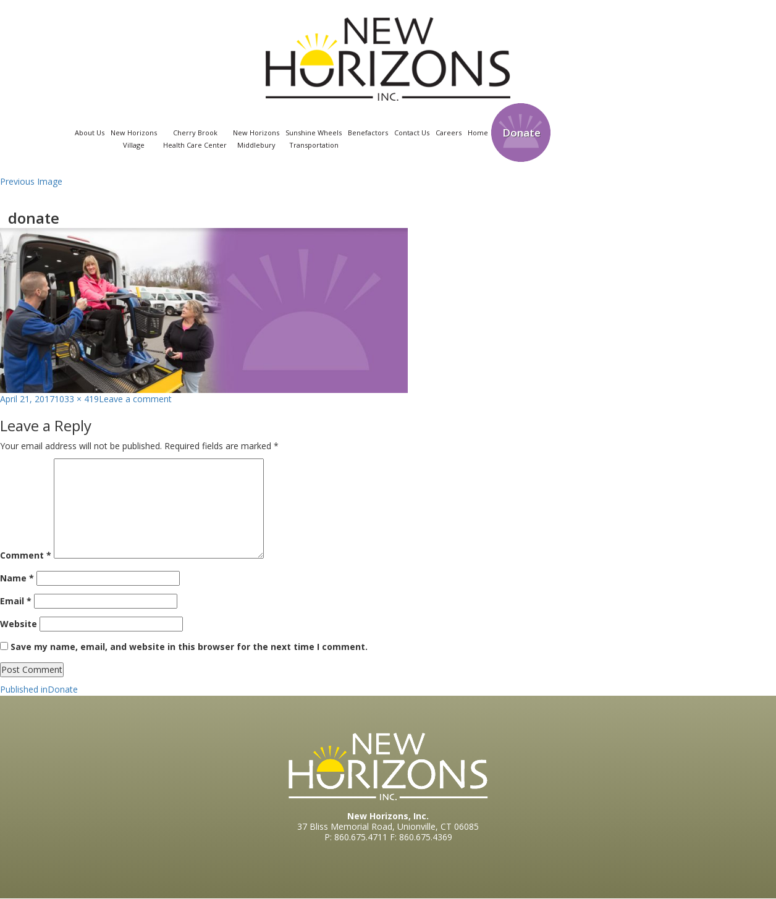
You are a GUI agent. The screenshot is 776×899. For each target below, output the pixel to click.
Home (478, 132)
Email (16, 601)
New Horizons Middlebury (256, 139)
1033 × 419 (76, 399)
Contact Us (411, 132)
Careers (449, 132)
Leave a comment (135, 399)
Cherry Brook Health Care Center (195, 139)
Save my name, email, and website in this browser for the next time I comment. (189, 646)
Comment (25, 555)
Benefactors (368, 132)
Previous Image (31, 181)
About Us (89, 132)
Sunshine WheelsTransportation (313, 139)
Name (17, 578)
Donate (521, 132)
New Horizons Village (134, 139)
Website (18, 624)
